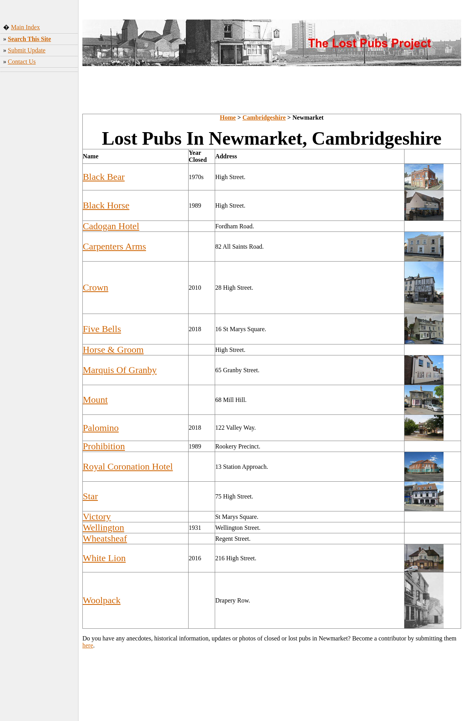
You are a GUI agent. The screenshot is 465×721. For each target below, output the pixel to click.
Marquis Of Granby (120, 370)
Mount (95, 400)
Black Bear (104, 177)
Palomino (101, 428)
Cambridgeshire (264, 117)
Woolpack (102, 600)
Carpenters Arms (114, 246)
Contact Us (22, 61)
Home (228, 117)
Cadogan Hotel (111, 226)
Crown (95, 287)
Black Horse (106, 205)
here (87, 645)
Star (90, 496)
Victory (97, 516)
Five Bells (102, 329)
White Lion (104, 558)
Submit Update (26, 50)
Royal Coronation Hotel (128, 466)
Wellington (103, 527)
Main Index (25, 27)
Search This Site (29, 39)
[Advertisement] (39, 191)
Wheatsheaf (105, 538)
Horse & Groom (113, 349)
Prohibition (104, 446)
